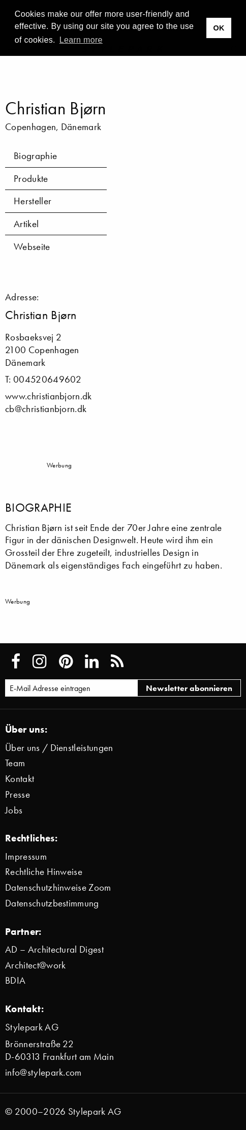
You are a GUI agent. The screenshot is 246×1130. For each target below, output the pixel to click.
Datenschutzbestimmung (52, 903)
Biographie (35, 156)
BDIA (15, 980)
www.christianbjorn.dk (48, 396)
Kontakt (19, 778)
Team (15, 763)
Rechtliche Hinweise (43, 871)
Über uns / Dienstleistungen (59, 748)
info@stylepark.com (43, 1072)
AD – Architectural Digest (54, 949)
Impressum (26, 856)
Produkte (31, 178)
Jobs (13, 810)
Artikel (26, 224)
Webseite (32, 247)
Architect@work (35, 965)
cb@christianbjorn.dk (45, 409)
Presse (17, 794)
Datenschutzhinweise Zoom (58, 887)
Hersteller (32, 201)
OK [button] (218, 28)
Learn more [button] (81, 40)
